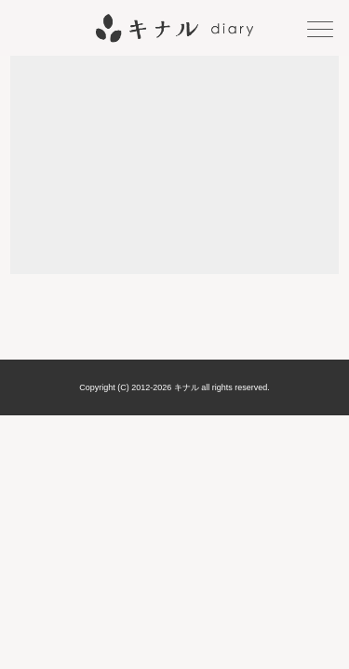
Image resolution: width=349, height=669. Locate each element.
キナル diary (174, 28)
